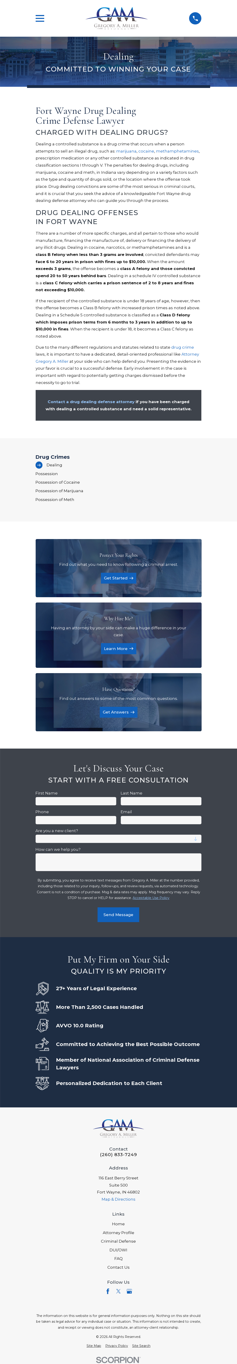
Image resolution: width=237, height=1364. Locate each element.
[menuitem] (118, 465)
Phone (42, 811)
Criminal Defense (118, 1241)
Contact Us (118, 1267)
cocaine (146, 151)
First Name (46, 793)
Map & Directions (118, 1199)
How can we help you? (58, 849)
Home (118, 1224)
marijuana (126, 151)
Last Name (131, 793)
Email (126, 811)
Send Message (118, 914)
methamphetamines (177, 151)
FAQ (118, 1258)
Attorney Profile (118, 1232)
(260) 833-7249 (118, 1154)
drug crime (182, 347)
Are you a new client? (56, 830)
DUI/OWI (118, 1250)
